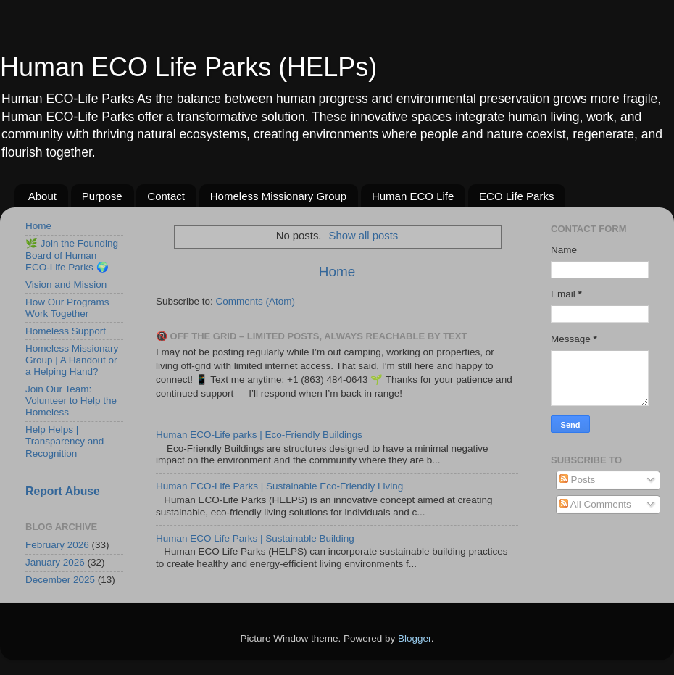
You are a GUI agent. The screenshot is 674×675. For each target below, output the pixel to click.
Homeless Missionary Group (278, 196)
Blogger (414, 638)
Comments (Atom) (256, 301)
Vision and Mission (66, 284)
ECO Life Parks (516, 196)
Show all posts (364, 235)
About (42, 196)
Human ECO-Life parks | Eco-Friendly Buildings (259, 434)
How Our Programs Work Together (67, 308)
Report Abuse (62, 491)
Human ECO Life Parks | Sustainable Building (255, 538)
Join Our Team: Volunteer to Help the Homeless (71, 401)
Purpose (102, 196)
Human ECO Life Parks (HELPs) (188, 67)
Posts (577, 479)
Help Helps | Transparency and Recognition (64, 441)
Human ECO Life (413, 196)
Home (337, 271)
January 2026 (55, 562)
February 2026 (57, 544)
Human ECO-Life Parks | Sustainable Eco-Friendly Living (279, 486)
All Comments (595, 504)
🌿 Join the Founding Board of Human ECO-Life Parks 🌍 (71, 255)
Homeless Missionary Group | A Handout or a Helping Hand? (71, 360)
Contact (166, 196)
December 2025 (60, 579)
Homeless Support (65, 331)
